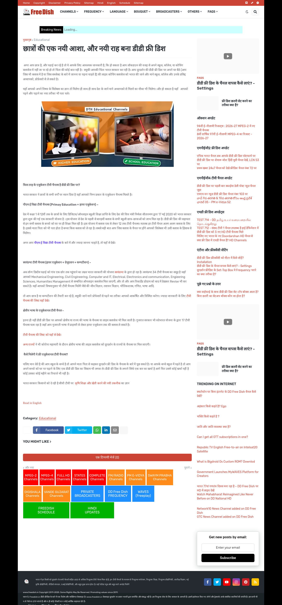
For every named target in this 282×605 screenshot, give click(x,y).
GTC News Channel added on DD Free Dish (225, 517)
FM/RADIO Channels (115, 477)
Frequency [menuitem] (92, 11)
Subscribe (228, 558)
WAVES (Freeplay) (143, 494)
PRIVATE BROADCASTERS (87, 494)
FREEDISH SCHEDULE (46, 510)
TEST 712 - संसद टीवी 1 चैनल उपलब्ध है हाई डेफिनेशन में (228, 228)
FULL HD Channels (63, 477)
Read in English (32, 403)
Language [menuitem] (117, 11)
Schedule (124, 2)
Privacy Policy (72, 2)
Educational (42, 40)
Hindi (101, 2)
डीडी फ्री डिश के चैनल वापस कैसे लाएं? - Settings (226, 86)
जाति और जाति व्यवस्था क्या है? (214, 427)
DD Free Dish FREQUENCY (118, 494)
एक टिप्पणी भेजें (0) (107, 457)
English (111, 2)
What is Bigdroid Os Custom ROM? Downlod (226, 461)
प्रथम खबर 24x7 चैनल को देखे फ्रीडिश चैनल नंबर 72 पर (227, 168)
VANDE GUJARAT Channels (56, 494)
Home (26, 2)
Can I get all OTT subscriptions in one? (222, 437)
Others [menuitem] (193, 11)
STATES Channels (79, 477)
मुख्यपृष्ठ (27, 40)
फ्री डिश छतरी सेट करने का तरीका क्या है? (237, 103)
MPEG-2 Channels (30, 477)
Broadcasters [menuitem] (168, 11)
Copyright (39, 2)
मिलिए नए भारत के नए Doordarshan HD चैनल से (225, 236)
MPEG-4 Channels (47, 477)
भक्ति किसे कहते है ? (208, 416)
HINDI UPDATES (92, 510)
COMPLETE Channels (97, 477)
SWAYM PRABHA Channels (160, 477)
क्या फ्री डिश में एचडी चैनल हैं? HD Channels (222, 240)
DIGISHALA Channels (32, 494)
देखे (46, 300)
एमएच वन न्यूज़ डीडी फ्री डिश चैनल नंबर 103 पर (222, 194)
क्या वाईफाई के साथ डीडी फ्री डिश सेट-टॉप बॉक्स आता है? (228, 292)
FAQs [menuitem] (211, 11)
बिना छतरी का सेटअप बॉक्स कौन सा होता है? (221, 296)
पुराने (187, 467)
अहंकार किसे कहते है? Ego (211, 406)
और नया (29, 467)
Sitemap (89, 2)
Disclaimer (55, 2)
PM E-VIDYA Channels (135, 477)
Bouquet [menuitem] (141, 11)
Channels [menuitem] (68, 11)
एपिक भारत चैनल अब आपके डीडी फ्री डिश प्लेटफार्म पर (226, 156)
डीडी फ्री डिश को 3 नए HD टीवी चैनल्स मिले (220, 232)
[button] (247, 12)
